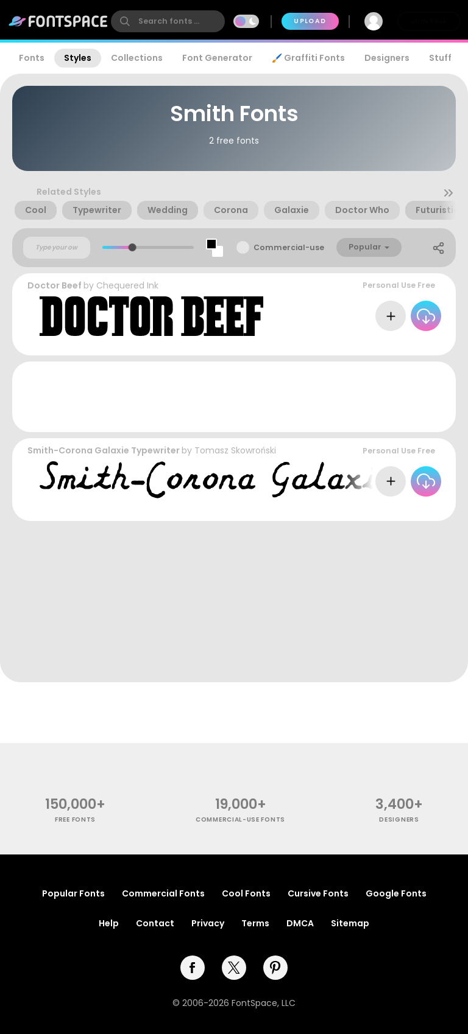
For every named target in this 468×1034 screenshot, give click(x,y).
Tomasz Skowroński (235, 450)
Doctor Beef (54, 285)
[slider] (132, 247)
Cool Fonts (246, 893)
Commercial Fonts (163, 893)
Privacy (207, 923)
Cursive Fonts (318, 893)
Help (109, 923)
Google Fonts (396, 893)
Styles (77, 58)
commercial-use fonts (240, 819)
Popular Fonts (73, 893)
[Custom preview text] (56, 248)
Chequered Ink (127, 285)
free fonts (75, 819)
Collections (137, 58)
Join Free (429, 21)
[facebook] (192, 967)
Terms (255, 923)
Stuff (440, 58)
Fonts (31, 58)
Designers (387, 58)
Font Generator (217, 58)
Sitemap (350, 923)
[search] (168, 21)
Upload (310, 21)
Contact (155, 923)
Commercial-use (289, 247)
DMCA (300, 923)
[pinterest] (275, 967)
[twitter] (234, 967)
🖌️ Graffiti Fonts (308, 58)
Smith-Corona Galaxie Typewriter (103, 450)
